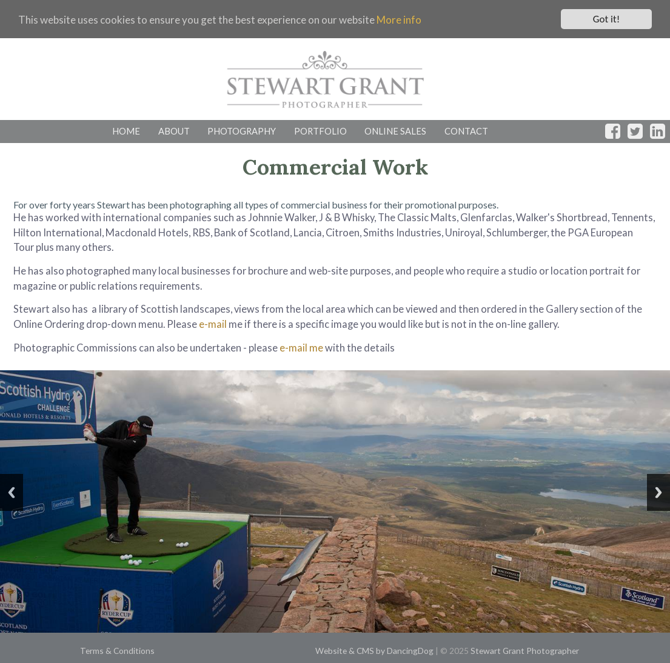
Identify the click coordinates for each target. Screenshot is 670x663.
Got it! (606, 19)
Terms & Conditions (117, 650)
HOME (126, 130)
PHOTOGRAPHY (241, 130)
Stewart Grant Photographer (525, 650)
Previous (11, 492)
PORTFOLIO (320, 130)
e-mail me (301, 347)
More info (399, 19)
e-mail (213, 324)
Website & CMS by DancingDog (374, 650)
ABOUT (174, 130)
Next (658, 492)
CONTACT (466, 130)
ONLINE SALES (395, 130)
